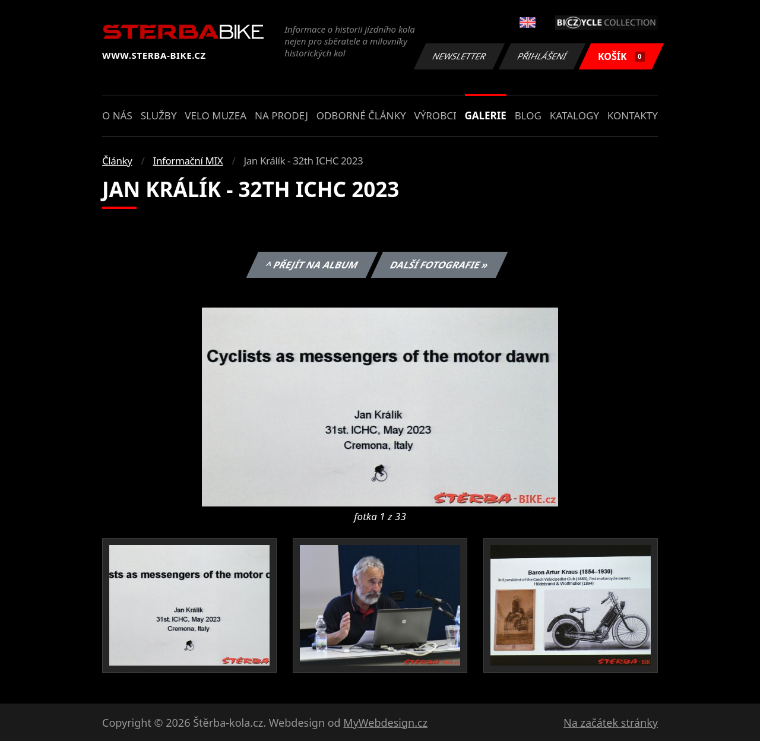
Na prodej (281, 115)
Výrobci (435, 115)
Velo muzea (215, 115)
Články (117, 160)
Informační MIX (188, 160)
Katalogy (574, 115)
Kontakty (632, 115)
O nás (117, 115)
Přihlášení (542, 56)
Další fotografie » (440, 264)
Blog (528, 115)
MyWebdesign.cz (385, 722)
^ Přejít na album (311, 264)
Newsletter (459, 56)
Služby (159, 115)
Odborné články (361, 115)
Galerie (485, 115)
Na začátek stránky (610, 722)
